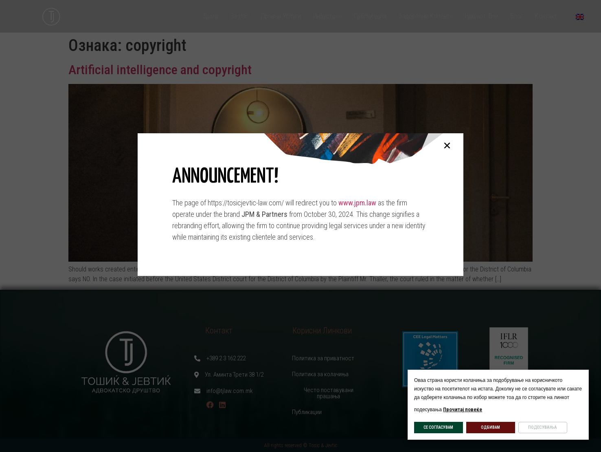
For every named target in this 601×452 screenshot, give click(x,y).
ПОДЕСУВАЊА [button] (542, 427)
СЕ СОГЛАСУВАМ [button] (438, 427)
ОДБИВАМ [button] (490, 427)
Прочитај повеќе (462, 409)
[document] (300, 226)
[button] (447, 145)
